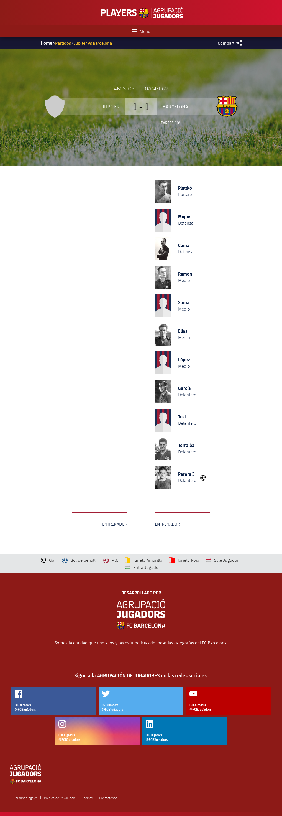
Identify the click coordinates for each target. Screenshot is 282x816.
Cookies (87, 798)
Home (46, 43)
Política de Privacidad (59, 798)
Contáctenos (108, 798)
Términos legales (25, 798)
